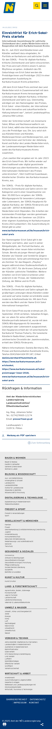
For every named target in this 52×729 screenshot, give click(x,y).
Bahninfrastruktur (11, 649)
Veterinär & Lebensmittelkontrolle (17, 602)
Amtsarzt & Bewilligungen (14, 558)
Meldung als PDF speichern (19, 435)
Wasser (7, 633)
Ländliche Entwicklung (13, 600)
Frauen (7, 527)
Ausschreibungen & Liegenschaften (18, 680)
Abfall (7, 614)
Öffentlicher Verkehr (12, 664)
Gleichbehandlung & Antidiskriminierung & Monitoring (25, 529)
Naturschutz (9, 626)
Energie (8, 616)
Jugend (8, 532)
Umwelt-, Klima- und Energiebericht (18, 611)
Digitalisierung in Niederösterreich (17, 502)
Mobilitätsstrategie (12, 661)
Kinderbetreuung (11, 534)
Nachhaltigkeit (10, 623)
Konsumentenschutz (12, 537)
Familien (8, 525)
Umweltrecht (9, 628)
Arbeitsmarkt (10, 678)
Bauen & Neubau (11, 462)
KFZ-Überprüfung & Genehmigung (18, 654)
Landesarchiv (10, 483)
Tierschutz (9, 546)
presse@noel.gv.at (22, 419)
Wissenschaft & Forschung (15, 492)
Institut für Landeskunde (14, 488)
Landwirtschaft (10, 597)
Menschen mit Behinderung (15, 539)
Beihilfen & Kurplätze (13, 572)
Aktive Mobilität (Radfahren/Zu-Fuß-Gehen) (21, 642)
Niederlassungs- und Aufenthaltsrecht (19, 541)
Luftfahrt (8, 659)
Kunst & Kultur (10, 581)
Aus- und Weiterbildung (13, 478)
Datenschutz (38, 699)
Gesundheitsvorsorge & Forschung (18, 562)
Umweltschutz (10, 630)
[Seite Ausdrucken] (4, 725)
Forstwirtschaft (10, 593)
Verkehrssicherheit (12, 668)
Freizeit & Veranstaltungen (14, 513)
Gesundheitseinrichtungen (15, 560)
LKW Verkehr (10, 656)
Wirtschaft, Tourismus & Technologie (18, 689)
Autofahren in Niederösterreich (16, 647)
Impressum (20, 702)
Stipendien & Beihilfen (13, 490)
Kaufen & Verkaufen (12, 464)
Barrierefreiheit (16, 699)
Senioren (8, 544)
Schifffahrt (9, 666)
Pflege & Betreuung (12, 565)
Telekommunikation (12, 504)
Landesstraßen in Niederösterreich (18, 644)
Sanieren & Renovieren (13, 467)
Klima (7, 619)
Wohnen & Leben (11, 469)
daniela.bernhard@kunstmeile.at (19, 357)
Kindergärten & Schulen (14, 480)
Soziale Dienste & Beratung (15, 567)
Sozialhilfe (8, 570)
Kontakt (34, 702)
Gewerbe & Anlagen (12, 682)
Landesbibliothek (11, 485)
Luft (6, 621)
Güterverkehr (10, 652)
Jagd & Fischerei (11, 595)
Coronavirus (9, 555)
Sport (7, 516)
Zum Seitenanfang (39, 442)
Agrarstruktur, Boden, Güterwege (17, 590)
